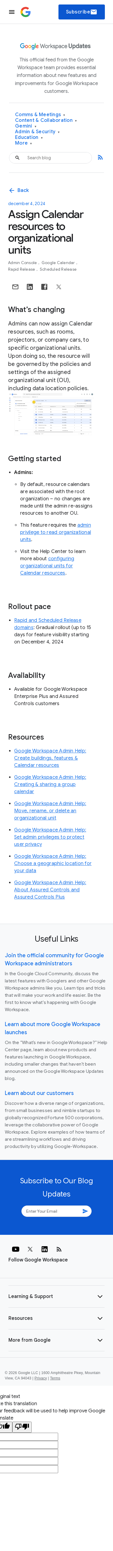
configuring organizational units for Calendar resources (47, 566)
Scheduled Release (58, 269)
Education (29, 137)
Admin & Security (37, 132)
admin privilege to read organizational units (55, 532)
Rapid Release (22, 269)
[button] (56, 1296)
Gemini (25, 126)
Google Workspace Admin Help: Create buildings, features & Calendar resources (50, 758)
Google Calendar (59, 262)
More (23, 143)
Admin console (23, 262)
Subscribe (82, 12)
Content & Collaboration (46, 120)
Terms (55, 1378)
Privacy (41, 1378)
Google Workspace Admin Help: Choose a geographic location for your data (53, 863)
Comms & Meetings (40, 115)
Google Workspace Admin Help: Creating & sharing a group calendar (50, 784)
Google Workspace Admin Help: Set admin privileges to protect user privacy (50, 837)
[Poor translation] (22, 1427)
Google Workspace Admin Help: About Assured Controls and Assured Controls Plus (50, 890)
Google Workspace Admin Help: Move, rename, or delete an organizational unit (50, 811)
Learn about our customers (39, 1093)
